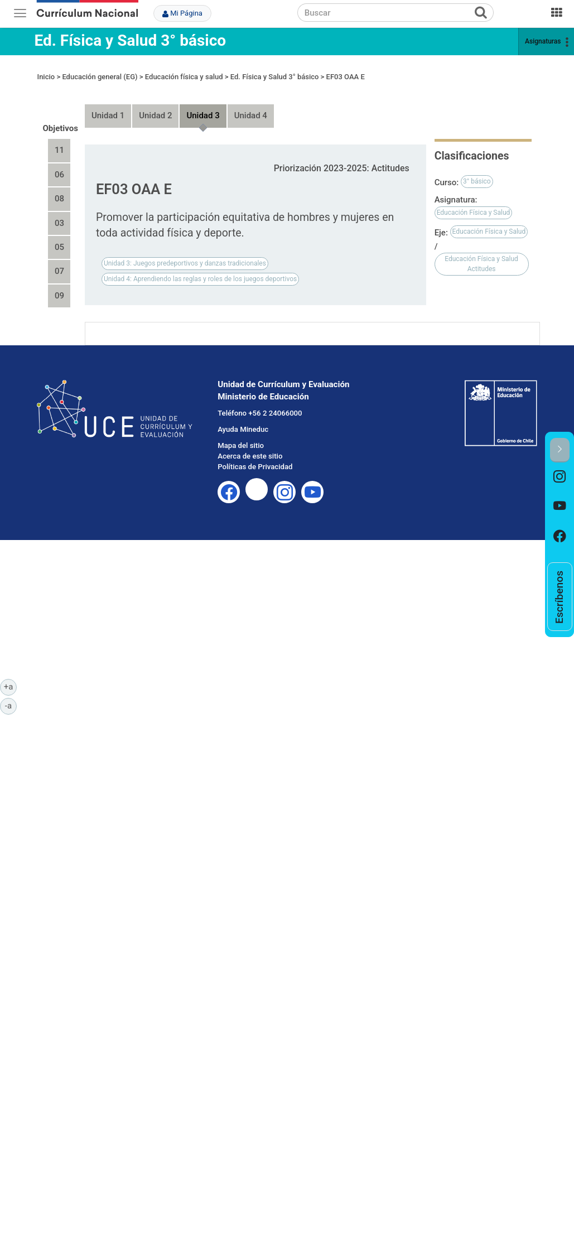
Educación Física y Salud (473, 202)
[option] (559, 477)
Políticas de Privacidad (255, 456)
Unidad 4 (250, 105)
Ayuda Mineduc (243, 419)
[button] (560, 450)
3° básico (477, 171)
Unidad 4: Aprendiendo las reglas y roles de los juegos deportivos (200, 268)
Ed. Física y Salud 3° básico (130, 40)
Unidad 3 (202, 105)
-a (11, 705)
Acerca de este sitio (250, 445)
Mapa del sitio (241, 435)
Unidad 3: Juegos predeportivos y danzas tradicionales (185, 253)
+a (10, 686)
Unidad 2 (155, 105)
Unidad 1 (107, 105)
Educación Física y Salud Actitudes (481, 253)
